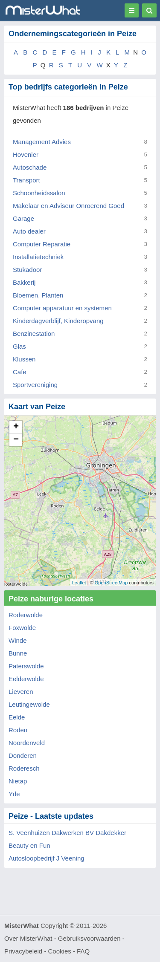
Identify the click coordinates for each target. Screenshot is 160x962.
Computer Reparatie (41, 244)
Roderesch (24, 768)
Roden (18, 730)
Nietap (18, 781)
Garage (23, 218)
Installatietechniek (38, 256)
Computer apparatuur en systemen (62, 308)
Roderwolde (26, 614)
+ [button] (16, 427)
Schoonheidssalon (39, 192)
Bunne (18, 653)
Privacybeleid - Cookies (37, 951)
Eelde (17, 717)
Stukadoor (27, 269)
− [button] (16, 439)
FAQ (83, 951)
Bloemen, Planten (38, 295)
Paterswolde (26, 666)
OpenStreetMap (111, 582)
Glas (19, 346)
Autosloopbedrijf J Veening (46, 858)
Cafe (19, 372)
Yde (14, 793)
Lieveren (21, 691)
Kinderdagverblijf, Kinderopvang (58, 320)
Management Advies (42, 141)
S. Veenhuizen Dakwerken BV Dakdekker (67, 832)
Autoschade (30, 167)
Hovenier (25, 154)
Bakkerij (24, 282)
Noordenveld (27, 742)
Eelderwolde (26, 678)
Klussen (24, 359)
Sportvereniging (35, 384)
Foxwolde (22, 627)
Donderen (23, 755)
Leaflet (79, 582)
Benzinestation (34, 333)
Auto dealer (29, 231)
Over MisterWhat (28, 938)
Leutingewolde (29, 704)
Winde (18, 640)
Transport (26, 180)
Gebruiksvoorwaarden (89, 938)
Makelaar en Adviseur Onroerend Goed (68, 205)
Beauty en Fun (29, 845)
